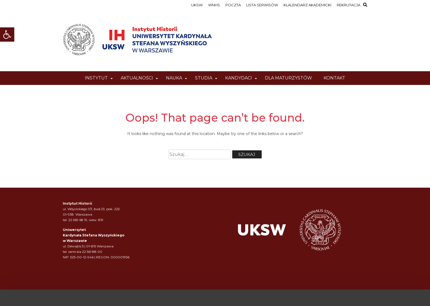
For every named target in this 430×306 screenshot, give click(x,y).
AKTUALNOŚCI (137, 78)
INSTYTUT (96, 78)
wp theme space (262, 297)
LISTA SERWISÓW (262, 5)
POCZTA (233, 5)
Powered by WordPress (175, 297)
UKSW (197, 5)
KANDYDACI (238, 78)
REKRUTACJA (348, 5)
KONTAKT (334, 78)
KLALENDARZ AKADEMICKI (307, 5)
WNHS (214, 5)
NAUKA (174, 78)
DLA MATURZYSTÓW (288, 78)
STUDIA (203, 78)
